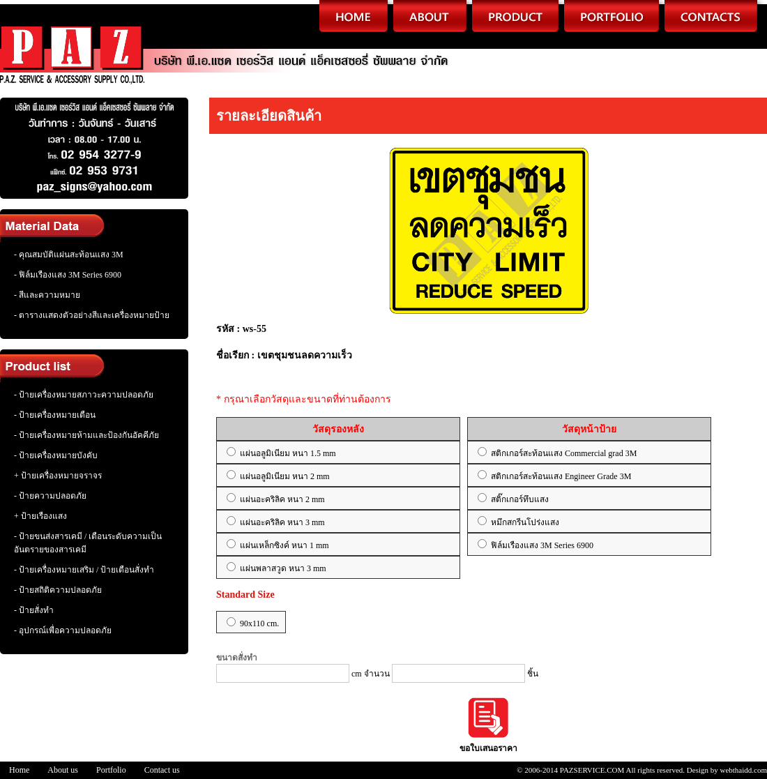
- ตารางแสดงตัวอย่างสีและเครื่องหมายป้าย (91, 315)
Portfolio (111, 770)
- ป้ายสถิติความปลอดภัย (58, 590)
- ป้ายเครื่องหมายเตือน (55, 415)
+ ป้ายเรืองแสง (40, 516)
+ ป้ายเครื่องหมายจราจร (58, 476)
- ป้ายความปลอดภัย (50, 496)
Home (19, 770)
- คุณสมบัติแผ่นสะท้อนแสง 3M (68, 254)
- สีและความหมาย (47, 295)
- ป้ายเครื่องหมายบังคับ (56, 455)
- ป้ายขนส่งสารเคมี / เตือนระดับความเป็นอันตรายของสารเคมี (88, 542)
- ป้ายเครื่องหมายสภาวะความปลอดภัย (83, 395)
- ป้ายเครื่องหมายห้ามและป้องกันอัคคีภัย (86, 435)
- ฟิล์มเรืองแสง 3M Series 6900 (67, 275)
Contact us (162, 770)
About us (62, 770)
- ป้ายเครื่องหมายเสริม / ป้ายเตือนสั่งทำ (84, 570)
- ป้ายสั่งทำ (34, 610)
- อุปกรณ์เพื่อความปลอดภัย (63, 630)
